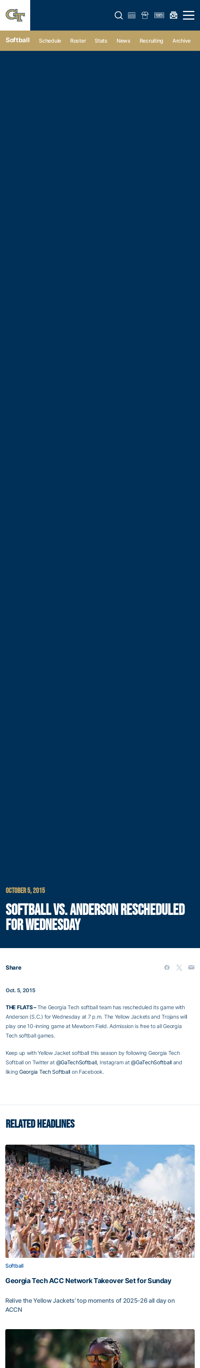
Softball (17, 40)
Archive (181, 40)
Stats (101, 40)
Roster (78, 40)
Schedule (50, 40)
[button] (119, 15)
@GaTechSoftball (76, 1062)
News (124, 40)
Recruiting (151, 40)
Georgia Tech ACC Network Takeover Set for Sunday (88, 1281)
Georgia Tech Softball (44, 1071)
